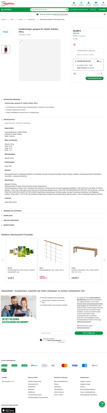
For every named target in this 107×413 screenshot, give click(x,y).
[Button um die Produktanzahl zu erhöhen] (102, 73)
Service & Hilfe (32, 377)
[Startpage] (7, 3)
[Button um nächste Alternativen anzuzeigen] (104, 260)
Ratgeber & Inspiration (78, 9)
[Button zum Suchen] (67, 9)
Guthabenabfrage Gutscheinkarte (38, 397)
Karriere (82, 387)
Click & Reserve (59, 392)
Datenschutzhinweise (83, 327)
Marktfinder (31, 392)
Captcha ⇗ (61, 342)
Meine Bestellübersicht (61, 381)
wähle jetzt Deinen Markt (60, 14)
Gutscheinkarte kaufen (34, 395)
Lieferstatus (57, 387)
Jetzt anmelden (89, 333)
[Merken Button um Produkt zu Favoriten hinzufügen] (74, 73)
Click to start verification (54, 340)
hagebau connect (85, 381)
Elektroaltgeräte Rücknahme (88, 395)
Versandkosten (58, 389)
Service (93, 9)
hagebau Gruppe (85, 384)
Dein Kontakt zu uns (8, 381)
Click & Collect (58, 395)
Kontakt (4, 377)
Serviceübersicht (33, 384)
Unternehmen (84, 377)
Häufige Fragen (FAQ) (34, 381)
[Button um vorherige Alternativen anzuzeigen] (2, 260)
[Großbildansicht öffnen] (40, 60)
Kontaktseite (31, 387)
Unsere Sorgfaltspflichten (87, 392)
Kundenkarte (82, 36)
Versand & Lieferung (60, 377)
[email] (54, 333)
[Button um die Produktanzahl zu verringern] (96, 73)
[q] (47, 9)
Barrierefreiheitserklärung (87, 389)
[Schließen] (105, 14)
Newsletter (31, 389)
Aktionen (102, 9)
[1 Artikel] (99, 73)
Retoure (56, 384)
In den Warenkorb (94, 78)
